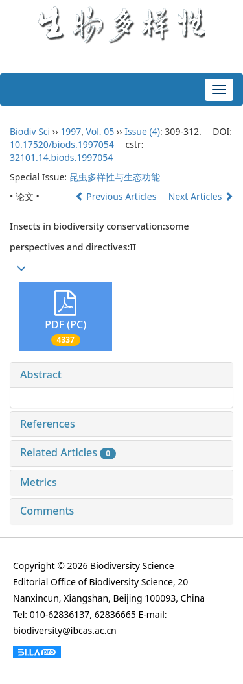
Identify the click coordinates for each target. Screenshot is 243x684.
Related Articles (68, 452)
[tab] (121, 375)
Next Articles (200, 196)
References (47, 424)
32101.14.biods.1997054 (61, 157)
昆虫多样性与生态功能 (114, 177)
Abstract (41, 374)
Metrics (38, 482)
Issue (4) (142, 131)
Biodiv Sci (30, 131)
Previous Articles (117, 196)
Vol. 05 (100, 131)
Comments (47, 511)
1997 (70, 131)
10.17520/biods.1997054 (62, 144)
